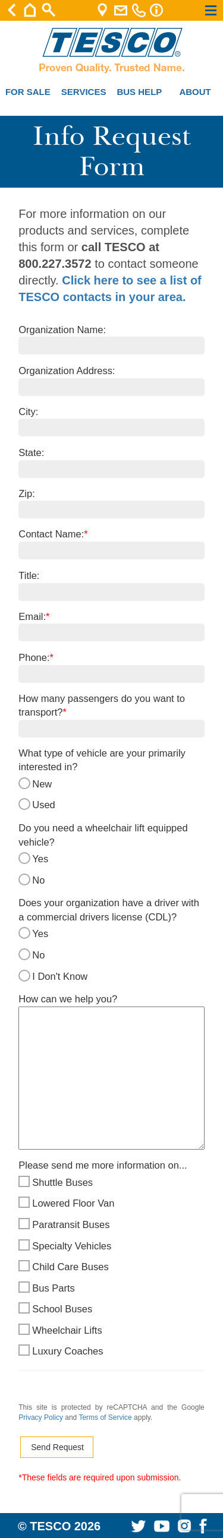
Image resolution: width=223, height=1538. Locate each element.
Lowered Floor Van (111, 1204)
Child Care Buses (111, 1267)
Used (111, 805)
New (111, 784)
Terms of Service (104, 1417)
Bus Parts (111, 1288)
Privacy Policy (40, 1417)
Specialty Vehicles (111, 1246)
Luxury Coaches (111, 1351)
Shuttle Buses (111, 1183)
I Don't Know (111, 977)
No (111, 881)
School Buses (111, 1309)
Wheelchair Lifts (111, 1331)
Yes (111, 859)
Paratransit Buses (111, 1225)
